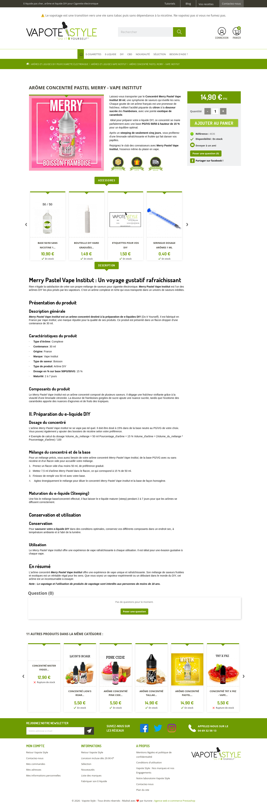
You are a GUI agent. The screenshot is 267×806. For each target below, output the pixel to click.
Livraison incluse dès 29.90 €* (97, 758)
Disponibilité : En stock (209, 141)
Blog (188, 3)
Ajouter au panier (214, 124)
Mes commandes (35, 764)
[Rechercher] (152, 32)
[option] (48, 226)
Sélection (86, 764)
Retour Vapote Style (37, 752)
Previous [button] (26, 225)
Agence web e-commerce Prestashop (174, 800)
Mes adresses (33, 769)
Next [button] (187, 225)
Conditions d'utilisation (149, 762)
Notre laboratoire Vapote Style (153, 778)
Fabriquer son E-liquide (94, 781)
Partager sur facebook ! (209, 163)
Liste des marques (91, 775)
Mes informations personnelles (43, 775)
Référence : (202, 136)
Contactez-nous (231, 3)
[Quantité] (215, 111)
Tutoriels (170, 3)
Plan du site (142, 789)
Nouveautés (88, 769)
